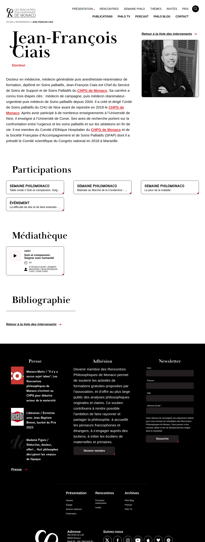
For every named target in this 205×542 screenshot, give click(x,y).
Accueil (10, 22)
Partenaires (71, 514)
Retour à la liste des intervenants (167, 34)
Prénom (150, 380)
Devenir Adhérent (74, 509)
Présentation (82, 8)
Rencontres (109, 8)
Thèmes (156, 8)
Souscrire (162, 438)
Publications (103, 16)
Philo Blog (161, 16)
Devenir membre (94, 450)
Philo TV (124, 16)
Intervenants (23, 22)
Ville (149, 393)
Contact (182, 16)
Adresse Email (154, 406)
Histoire (69, 500)
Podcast (141, 16)
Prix (185, 8)
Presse (17, 469)
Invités (172, 8)
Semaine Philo (134, 8)
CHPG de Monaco (92, 90)
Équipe (69, 505)
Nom (149, 368)
